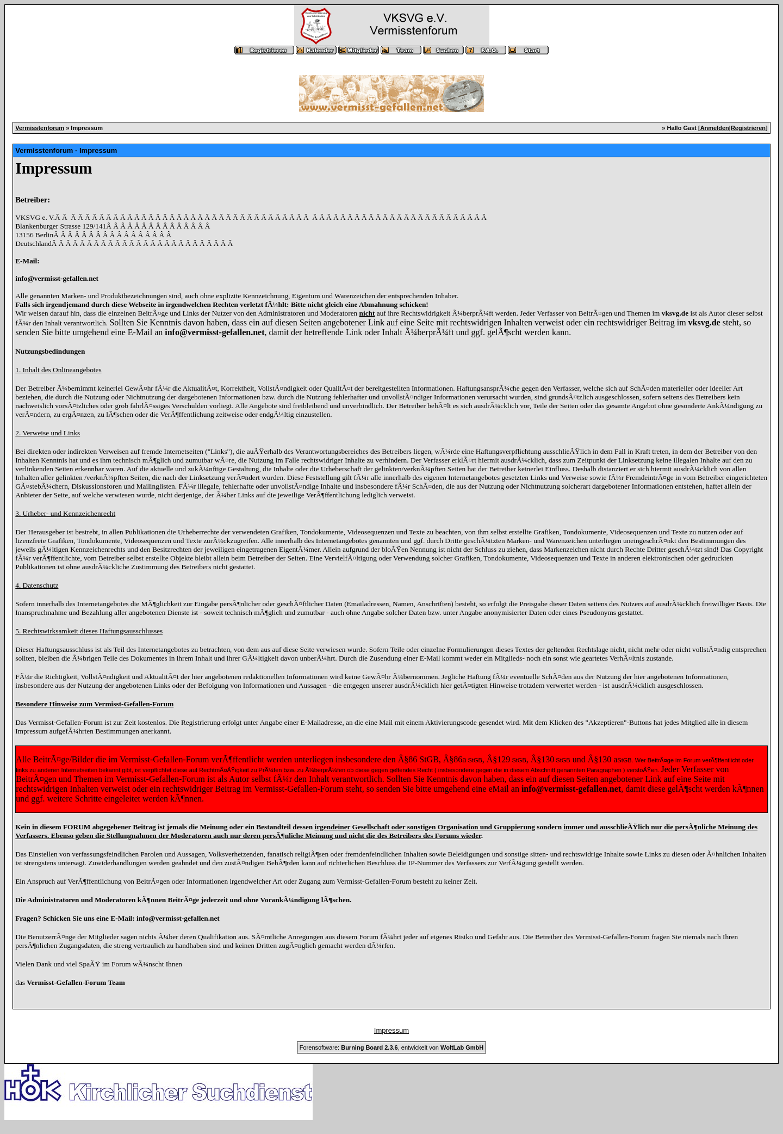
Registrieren (748, 128)
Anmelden (714, 128)
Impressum (391, 1030)
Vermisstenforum (39, 128)
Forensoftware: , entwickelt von (391, 1047)
